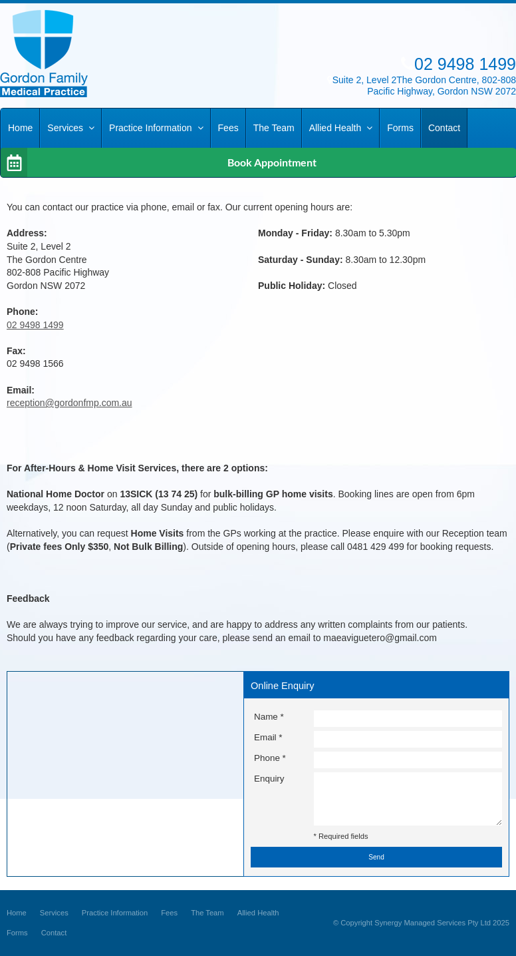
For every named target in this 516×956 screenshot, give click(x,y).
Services (54, 913)
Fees (169, 913)
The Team (207, 913)
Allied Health (258, 913)
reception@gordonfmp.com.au (69, 402)
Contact (54, 933)
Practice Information (115, 913)
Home (17, 913)
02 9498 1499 (35, 325)
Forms (17, 933)
